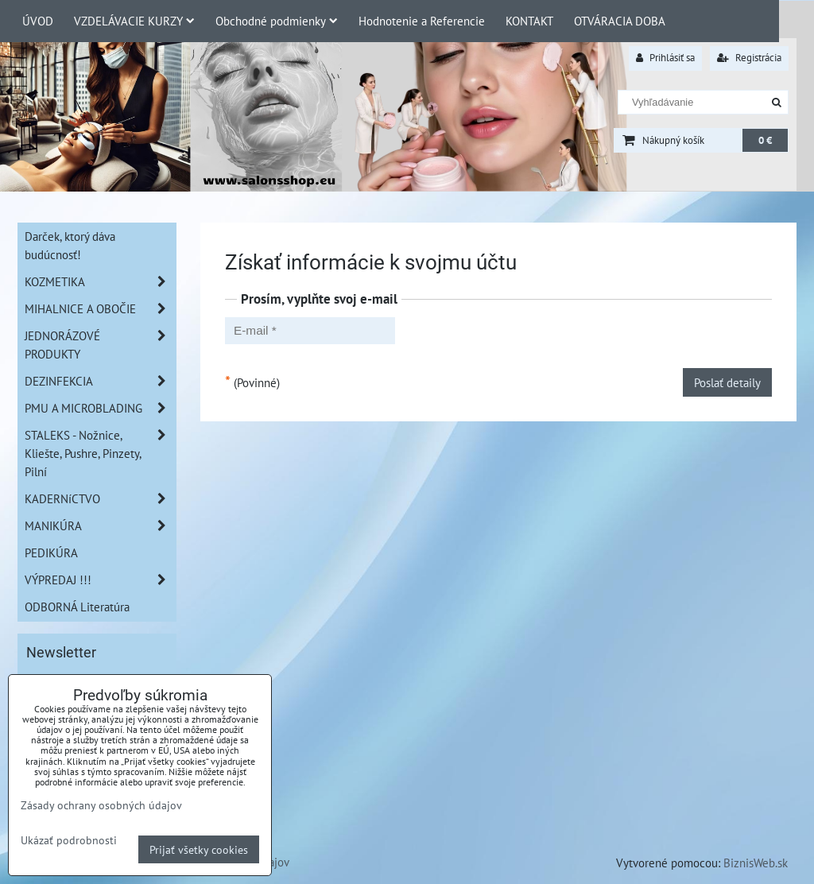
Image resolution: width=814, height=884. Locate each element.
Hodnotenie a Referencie (422, 21)
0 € (765, 140)
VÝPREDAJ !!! (100, 580)
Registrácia (749, 57)
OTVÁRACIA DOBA (619, 21)
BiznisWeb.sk (755, 862)
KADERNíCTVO (100, 499)
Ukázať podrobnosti (69, 840)
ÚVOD (37, 21)
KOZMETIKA (100, 282)
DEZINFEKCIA (100, 381)
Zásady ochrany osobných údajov (101, 804)
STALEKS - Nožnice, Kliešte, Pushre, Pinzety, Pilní (100, 453)
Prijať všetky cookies (198, 849)
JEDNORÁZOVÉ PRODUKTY (100, 345)
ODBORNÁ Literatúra (77, 607)
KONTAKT (529, 21)
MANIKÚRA (100, 526)
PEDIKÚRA (51, 552)
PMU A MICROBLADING (100, 408)
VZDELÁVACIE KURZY (134, 21)
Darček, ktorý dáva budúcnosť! (70, 245)
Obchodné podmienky (276, 21)
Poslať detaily (727, 382)
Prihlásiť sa (665, 57)
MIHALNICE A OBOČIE (100, 309)
